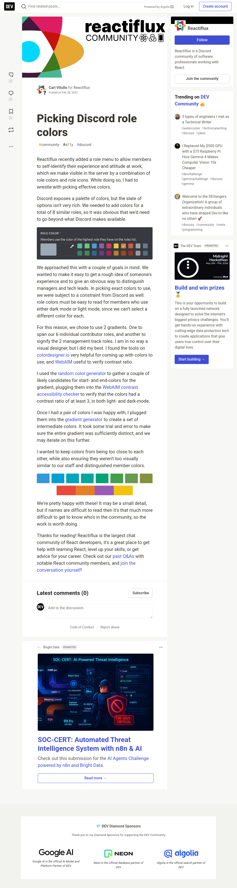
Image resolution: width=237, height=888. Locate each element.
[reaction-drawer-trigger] (11, 77)
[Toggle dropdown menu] (161, 647)
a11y (68, 145)
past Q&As (123, 556)
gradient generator (83, 419)
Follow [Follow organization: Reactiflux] (202, 40)
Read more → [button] (95, 778)
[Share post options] (11, 146)
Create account (215, 6)
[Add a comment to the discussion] (99, 610)
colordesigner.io (53, 355)
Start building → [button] (191, 359)
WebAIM (63, 362)
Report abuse (109, 627)
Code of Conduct (82, 627)
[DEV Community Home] (9, 6)
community (49, 145)
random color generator (82, 373)
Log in (189, 6)
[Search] (23, 6)
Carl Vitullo (58, 87)
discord (84, 145)
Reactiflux (82, 87)
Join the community (202, 78)
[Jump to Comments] (11, 95)
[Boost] (11, 130)
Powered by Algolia (158, 7)
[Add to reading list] (11, 114)
